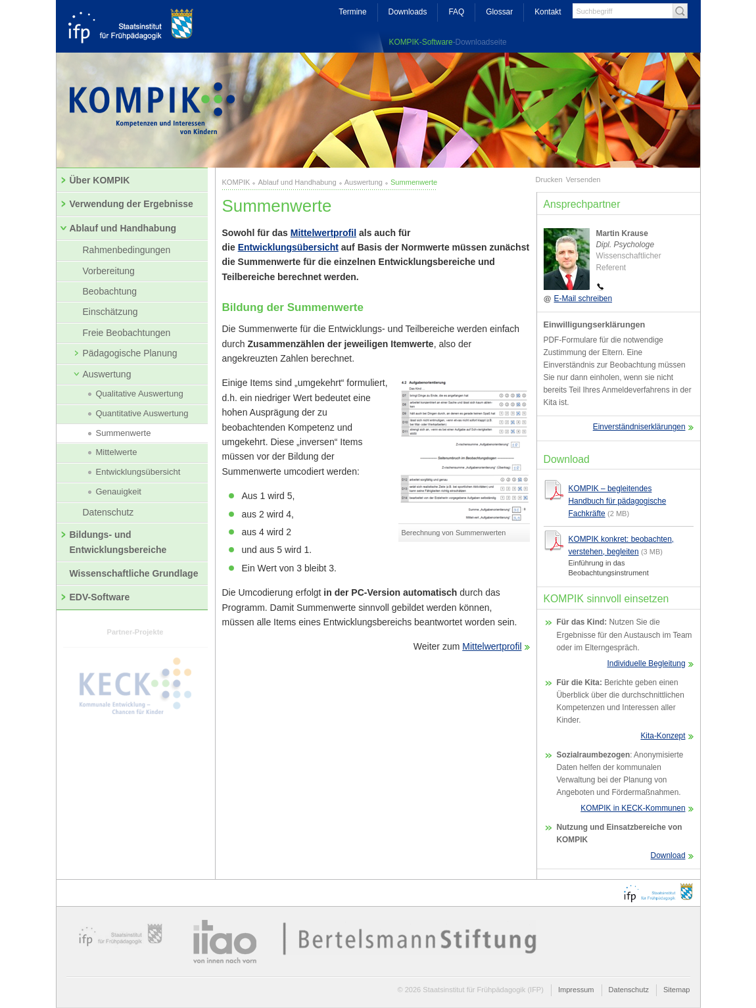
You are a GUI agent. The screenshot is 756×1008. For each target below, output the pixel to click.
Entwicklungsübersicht (134, 472)
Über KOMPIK (95, 180)
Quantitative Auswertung (138, 413)
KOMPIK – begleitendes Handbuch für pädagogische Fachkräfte (618, 501)
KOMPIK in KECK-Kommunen (632, 808)
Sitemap (676, 990)
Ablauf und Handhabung (118, 228)
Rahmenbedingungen (127, 250)
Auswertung (102, 374)
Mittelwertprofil (323, 233)
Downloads (408, 11)
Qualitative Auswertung (135, 394)
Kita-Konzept (662, 735)
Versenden (583, 179)
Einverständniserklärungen (639, 426)
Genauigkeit (114, 492)
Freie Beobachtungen (127, 332)
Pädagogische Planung (125, 353)
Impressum (576, 990)
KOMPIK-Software (421, 42)
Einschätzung (110, 311)
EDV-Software (95, 597)
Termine (352, 11)
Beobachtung (110, 291)
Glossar (499, 11)
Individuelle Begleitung (646, 663)
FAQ (456, 11)
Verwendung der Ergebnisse (127, 204)
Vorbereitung (109, 271)
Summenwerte (119, 433)
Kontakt (547, 11)
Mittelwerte (112, 452)
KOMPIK (236, 182)
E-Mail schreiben (583, 298)
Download (668, 855)
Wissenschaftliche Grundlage (134, 573)
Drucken (549, 179)
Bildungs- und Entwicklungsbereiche (114, 541)
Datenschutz (108, 512)
